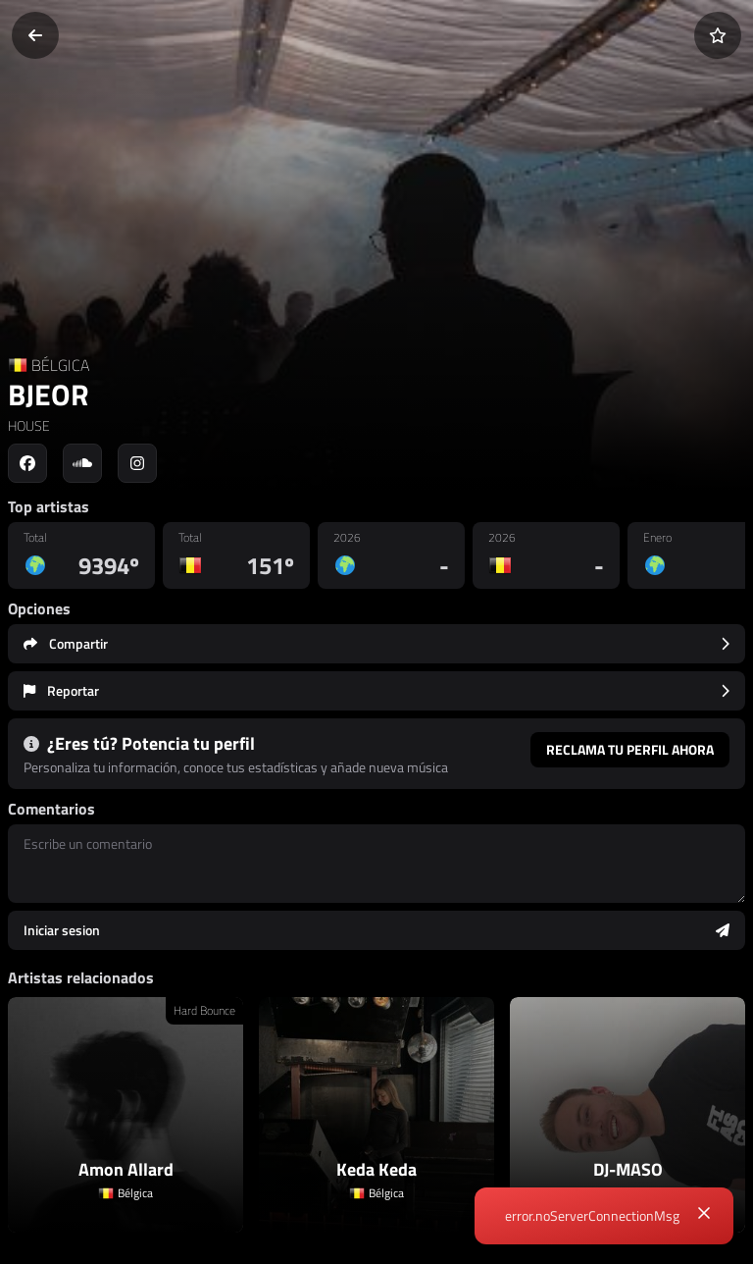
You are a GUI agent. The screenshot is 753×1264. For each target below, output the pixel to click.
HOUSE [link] (29, 425)
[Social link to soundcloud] (82, 463)
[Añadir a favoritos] (717, 35)
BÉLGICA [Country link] (60, 365)
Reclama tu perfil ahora (630, 749)
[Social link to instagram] (137, 463)
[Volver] (35, 35)
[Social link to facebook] (27, 463)
